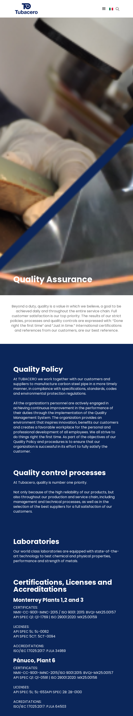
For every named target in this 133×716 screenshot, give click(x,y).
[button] (104, 9)
